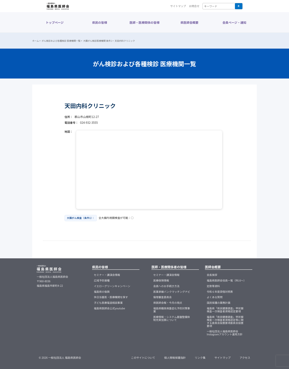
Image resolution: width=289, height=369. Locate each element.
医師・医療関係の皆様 (144, 22)
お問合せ (194, 6)
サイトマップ (178, 6)
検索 (238, 6)
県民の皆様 (99, 22)
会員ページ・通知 (234, 22)
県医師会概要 (189, 22)
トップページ (55, 22)
